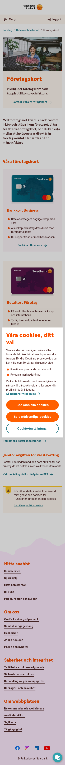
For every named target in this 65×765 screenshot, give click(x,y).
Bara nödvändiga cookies (32, 417)
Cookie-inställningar (32, 428)
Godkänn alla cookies (32, 405)
